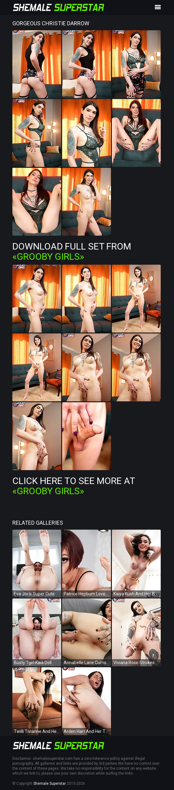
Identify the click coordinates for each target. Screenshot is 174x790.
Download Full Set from (71, 251)
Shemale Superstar (49, 783)
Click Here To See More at (73, 485)
